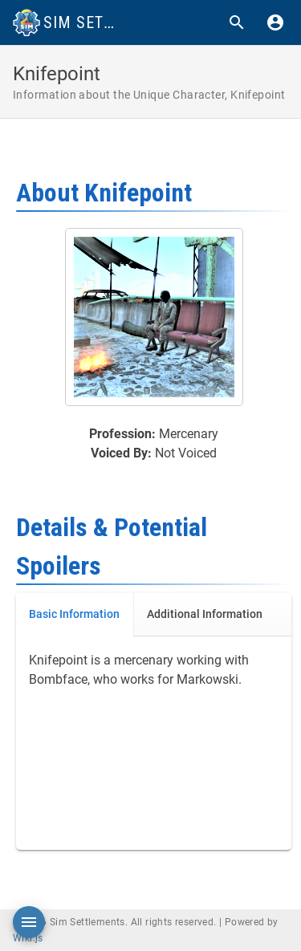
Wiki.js (28, 938)
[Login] (275, 22)
